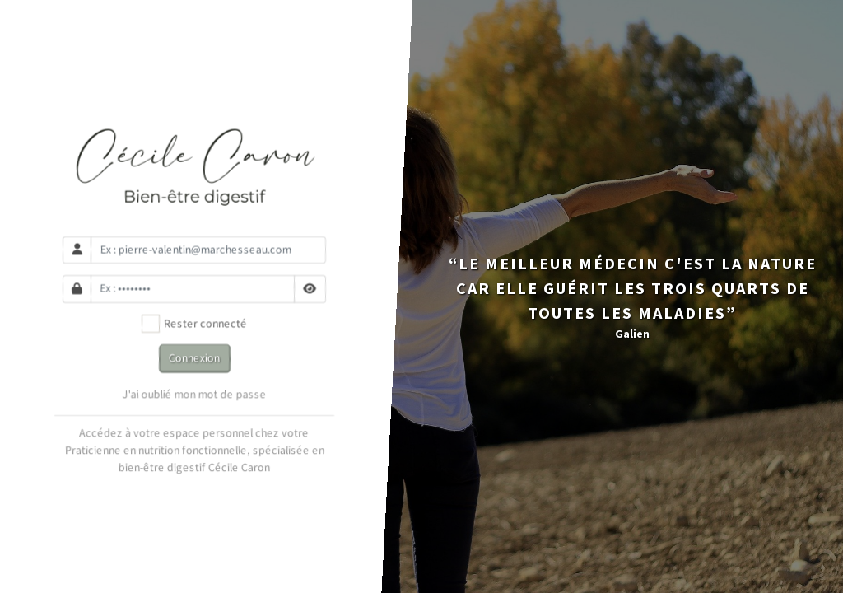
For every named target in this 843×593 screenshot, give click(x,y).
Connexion (194, 357)
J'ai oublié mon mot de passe (195, 394)
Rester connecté (195, 324)
